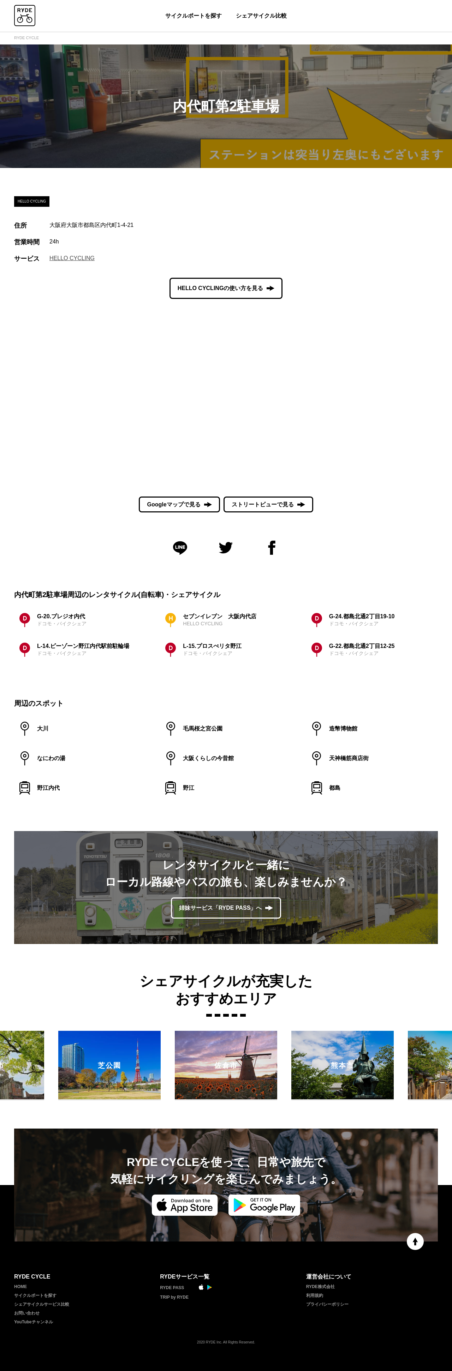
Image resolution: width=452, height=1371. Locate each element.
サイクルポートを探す (193, 16)
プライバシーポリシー (327, 1304)
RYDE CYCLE (26, 38)
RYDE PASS (172, 1287)
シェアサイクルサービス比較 (41, 1304)
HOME (20, 1286)
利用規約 (314, 1295)
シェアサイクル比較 (261, 16)
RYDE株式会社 (320, 1286)
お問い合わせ (27, 1313)
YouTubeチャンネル (33, 1321)
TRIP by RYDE (174, 1297)
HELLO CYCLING (72, 258)
